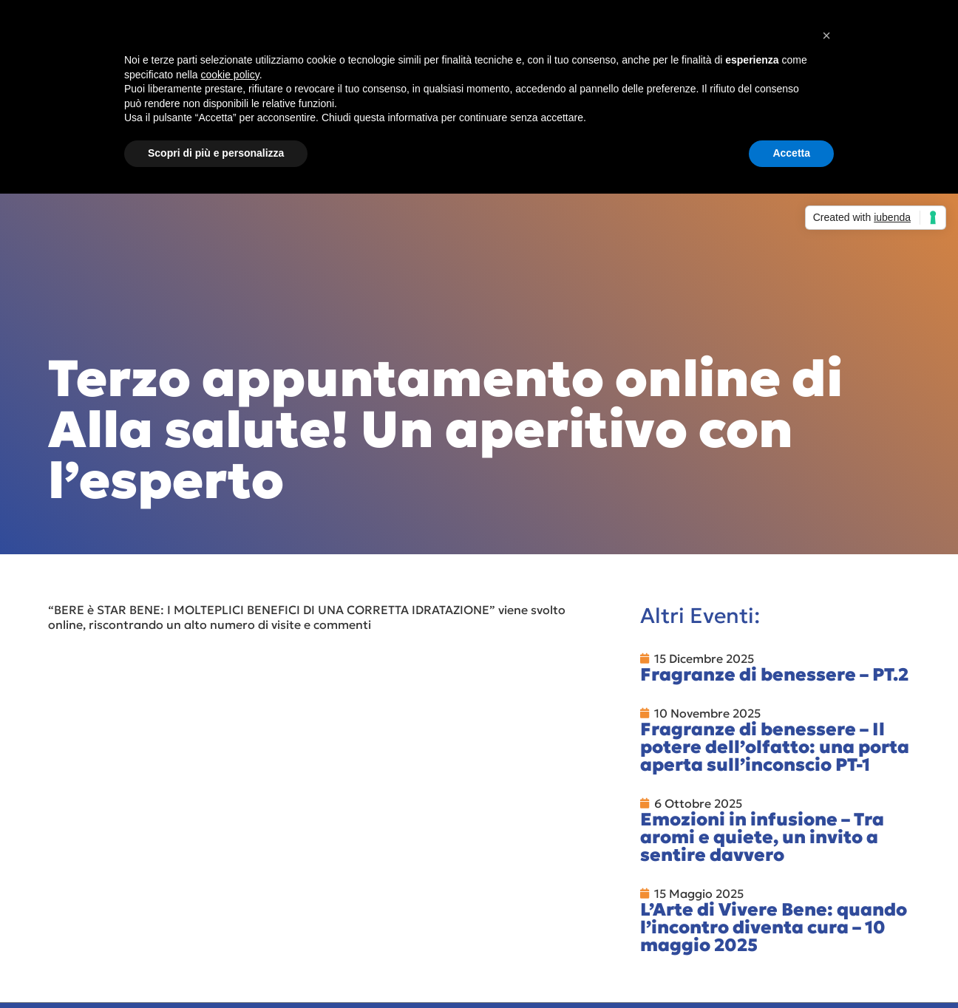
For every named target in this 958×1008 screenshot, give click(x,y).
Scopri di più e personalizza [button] (216, 153)
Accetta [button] (791, 153)
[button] (826, 35)
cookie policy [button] (230, 75)
